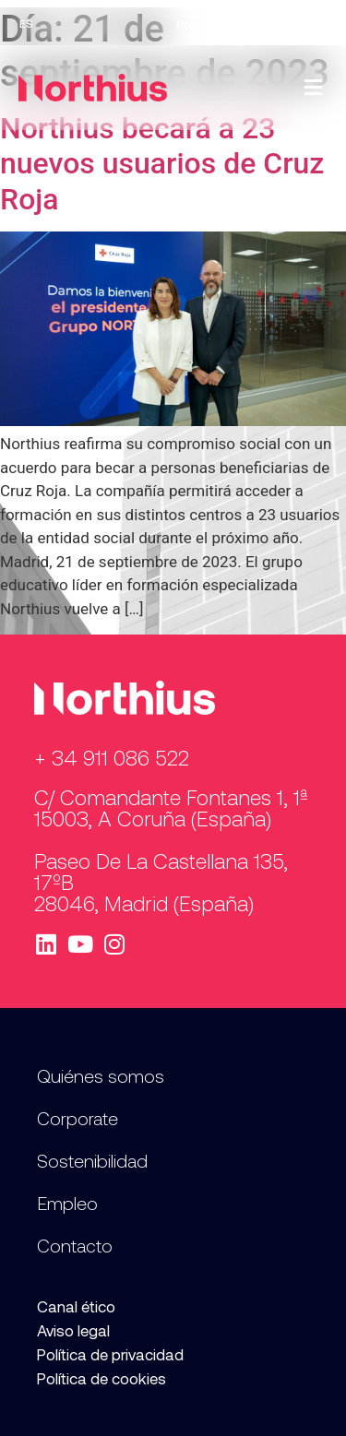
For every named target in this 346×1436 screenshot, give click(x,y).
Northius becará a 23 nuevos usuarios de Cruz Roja (162, 164)
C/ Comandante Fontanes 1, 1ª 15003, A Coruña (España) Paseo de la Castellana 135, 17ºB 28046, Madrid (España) (171, 850)
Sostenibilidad (92, 1160)
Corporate (77, 1118)
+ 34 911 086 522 (111, 757)
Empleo (246, 24)
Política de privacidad (110, 1354)
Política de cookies (101, 1378)
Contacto (305, 24)
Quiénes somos (100, 1075)
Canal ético (76, 1306)
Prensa (194, 24)
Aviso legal (73, 1330)
